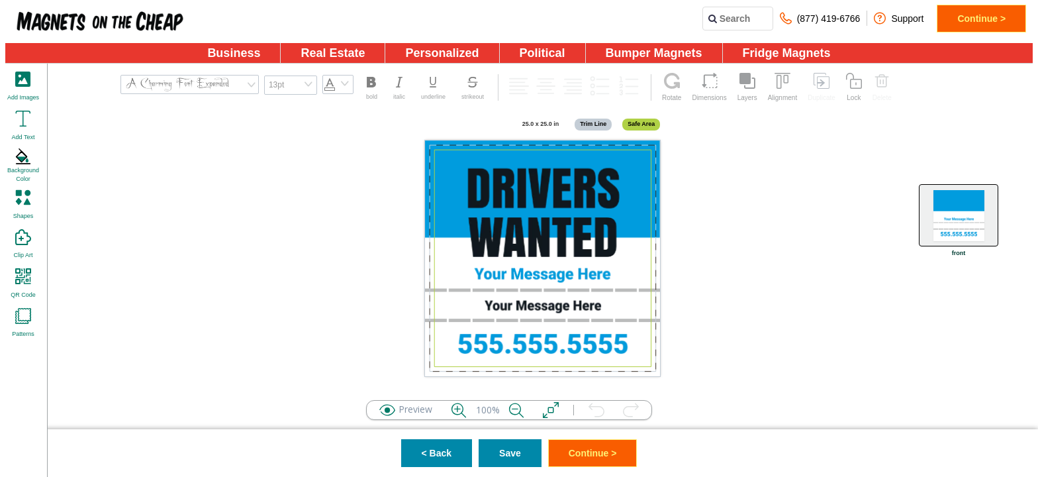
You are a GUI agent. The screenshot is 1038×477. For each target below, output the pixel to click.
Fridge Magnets (787, 53)
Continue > (981, 18)
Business (233, 53)
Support (898, 18)
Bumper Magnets (654, 53)
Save (510, 453)
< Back (437, 453)
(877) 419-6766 (820, 18)
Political (542, 53)
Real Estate (333, 53)
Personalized (442, 53)
